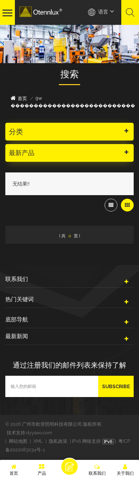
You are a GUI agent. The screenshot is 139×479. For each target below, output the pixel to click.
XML (38, 441)
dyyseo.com (39, 432)
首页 (19, 98)
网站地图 (18, 441)
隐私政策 (58, 441)
